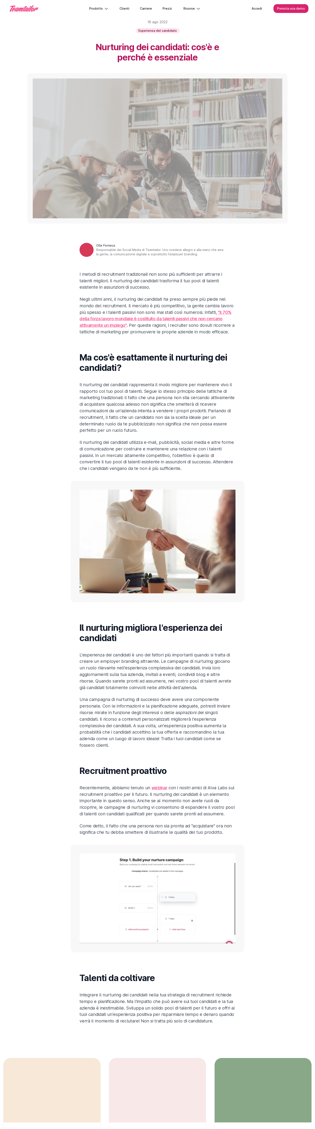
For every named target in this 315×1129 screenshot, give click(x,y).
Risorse (192, 9)
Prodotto (98, 9)
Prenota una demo (290, 9)
